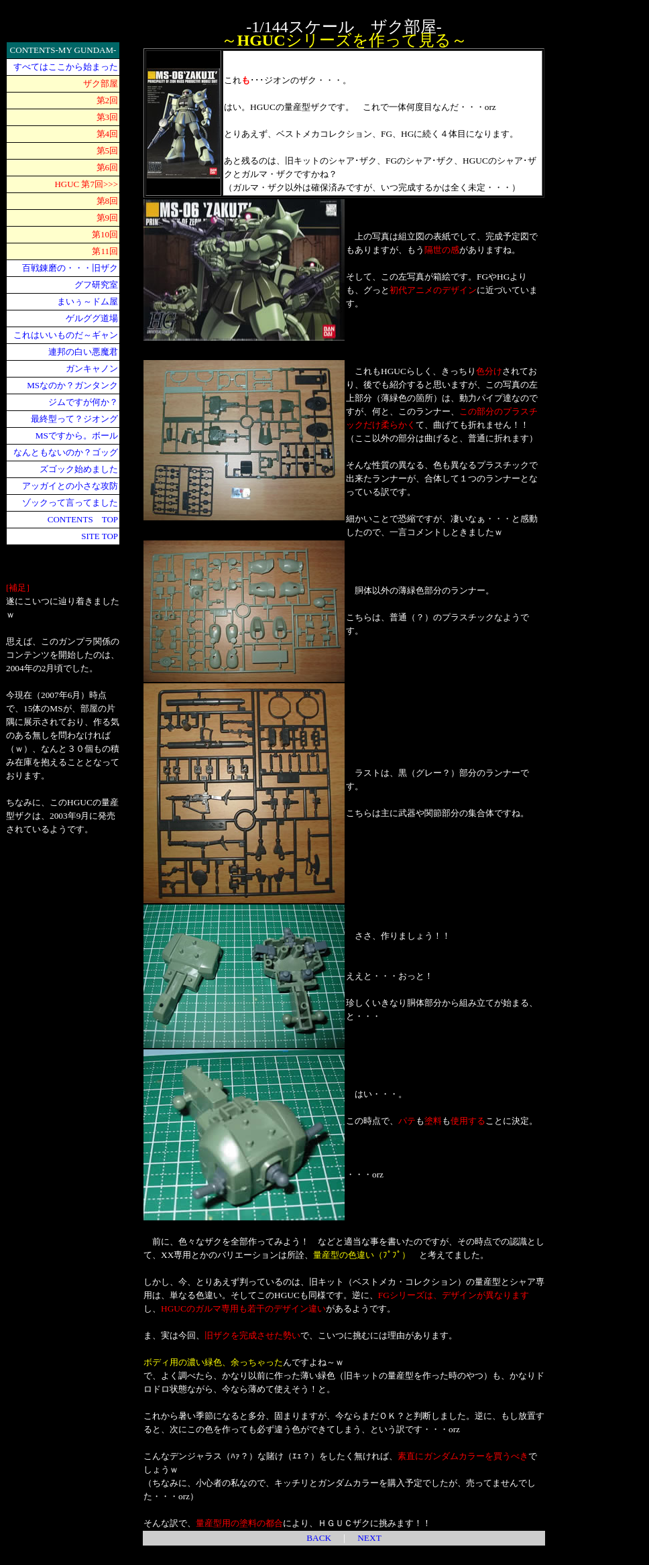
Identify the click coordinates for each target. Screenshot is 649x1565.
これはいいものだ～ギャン (65, 335)
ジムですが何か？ (83, 402)
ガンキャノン (92, 368)
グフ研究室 (96, 285)
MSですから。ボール (77, 435)
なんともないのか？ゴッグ (65, 452)
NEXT (369, 1538)
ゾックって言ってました (70, 503)
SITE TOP (99, 536)
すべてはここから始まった (65, 67)
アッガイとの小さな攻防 (70, 486)
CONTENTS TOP (83, 519)
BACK (318, 1538)
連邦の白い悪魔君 (83, 352)
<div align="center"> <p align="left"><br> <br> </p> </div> (608, 243)
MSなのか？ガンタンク (72, 385)
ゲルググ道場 (92, 318)
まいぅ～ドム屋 (87, 301)
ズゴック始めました (79, 469)
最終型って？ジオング (74, 419)
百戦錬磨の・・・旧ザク (70, 268)
